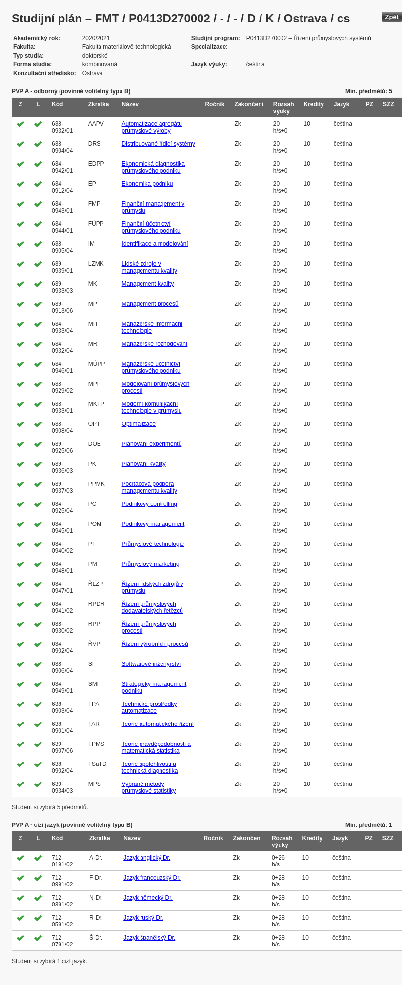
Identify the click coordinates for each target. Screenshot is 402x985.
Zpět (392, 16)
